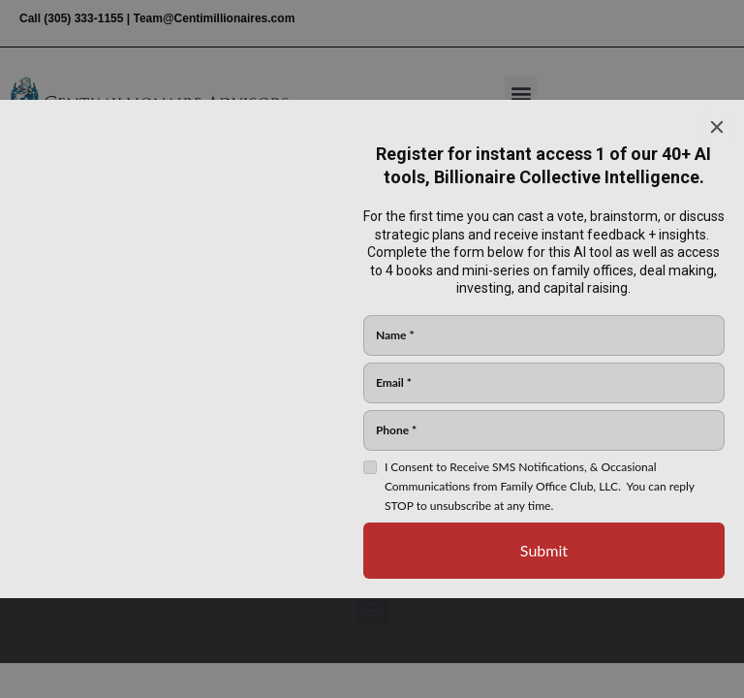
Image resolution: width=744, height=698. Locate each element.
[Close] (716, 127)
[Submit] (544, 551)
